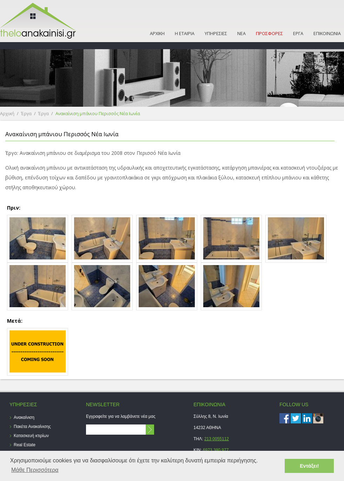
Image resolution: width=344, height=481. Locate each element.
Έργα (26, 114)
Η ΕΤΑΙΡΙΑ (184, 34)
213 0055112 (216, 438)
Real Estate (24, 444)
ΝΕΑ (241, 34)
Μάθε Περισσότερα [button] (35, 470)
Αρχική (7, 114)
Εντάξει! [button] (309, 466)
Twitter (296, 418)
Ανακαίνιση (24, 417)
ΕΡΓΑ (298, 34)
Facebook (284, 418)
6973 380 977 (216, 450)
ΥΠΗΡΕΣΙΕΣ (216, 34)
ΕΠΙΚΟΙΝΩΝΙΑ (327, 34)
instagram (318, 418)
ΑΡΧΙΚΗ (157, 34)
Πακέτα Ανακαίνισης (32, 426)
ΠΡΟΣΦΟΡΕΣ (269, 34)
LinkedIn (307, 418)
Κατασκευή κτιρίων (31, 435)
